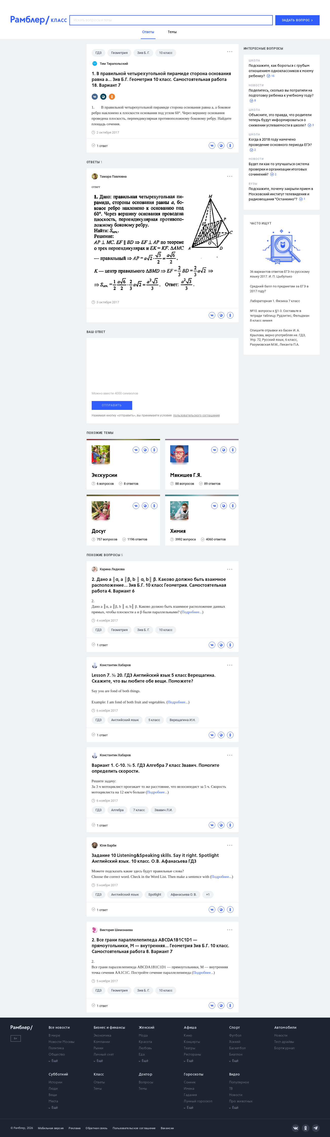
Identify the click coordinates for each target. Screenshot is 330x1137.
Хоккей (235, 1042)
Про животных (241, 1101)
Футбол (235, 1035)
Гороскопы (193, 1074)
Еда (142, 1054)
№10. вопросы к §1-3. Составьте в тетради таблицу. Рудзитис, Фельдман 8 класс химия (279, 315)
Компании (102, 1042)
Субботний (58, 1074)
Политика (56, 1048)
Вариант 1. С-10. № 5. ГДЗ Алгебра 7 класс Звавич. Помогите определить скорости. (155, 768)
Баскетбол (237, 1048)
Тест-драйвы (284, 1042)
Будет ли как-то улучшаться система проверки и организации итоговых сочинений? (279, 169)
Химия (178, 531)
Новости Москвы (62, 1042)
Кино (188, 1035)
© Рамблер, (18, 1128)
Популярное (239, 1082)
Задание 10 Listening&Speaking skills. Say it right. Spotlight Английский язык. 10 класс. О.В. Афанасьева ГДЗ (155, 858)
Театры (189, 1048)
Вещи (53, 1095)
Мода (143, 1035)
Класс (99, 1074)
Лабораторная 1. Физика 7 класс (275, 301)
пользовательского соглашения (196, 415)
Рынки (99, 1048)
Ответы (99, 1082)
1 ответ (100, 145)
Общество (57, 1054)
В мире (54, 1035)
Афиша (190, 1027)
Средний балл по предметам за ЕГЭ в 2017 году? (279, 288)
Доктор (145, 1074)
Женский (146, 1027)
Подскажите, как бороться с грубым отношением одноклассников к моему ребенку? (281, 71)
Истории (56, 1082)
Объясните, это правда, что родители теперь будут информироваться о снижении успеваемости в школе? (280, 120)
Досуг (99, 531)
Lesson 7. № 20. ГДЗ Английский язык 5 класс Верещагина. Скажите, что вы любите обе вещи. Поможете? (154, 678)
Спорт (234, 1027)
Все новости (59, 1027)
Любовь (145, 1048)
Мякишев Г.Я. (186, 475)
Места (53, 1101)
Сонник (190, 1082)
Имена (189, 1088)
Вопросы (146, 1082)
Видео (234, 1074)
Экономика (102, 1035)
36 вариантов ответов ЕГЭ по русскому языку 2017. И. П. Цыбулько (279, 274)
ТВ (231, 1088)
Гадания (190, 1095)
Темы (98, 1088)
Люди (53, 1088)
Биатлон (235, 1054)
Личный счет (104, 1054)
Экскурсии (104, 475)
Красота (145, 1042)
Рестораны (192, 1054)
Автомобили (285, 1027)
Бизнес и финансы (109, 1027)
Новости (280, 1035)
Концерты (192, 1042)
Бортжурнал (284, 1048)
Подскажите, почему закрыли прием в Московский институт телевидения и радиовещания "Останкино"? (281, 194)
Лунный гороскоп (198, 1101)
